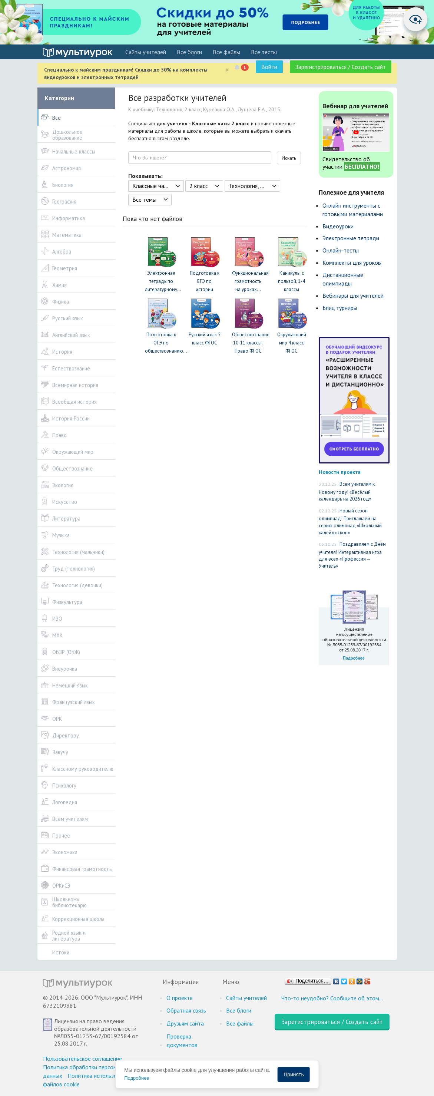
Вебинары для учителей (353, 295)
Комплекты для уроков (351, 262)
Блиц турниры (339, 307)
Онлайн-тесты (340, 250)
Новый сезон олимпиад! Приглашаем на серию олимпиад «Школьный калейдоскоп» (350, 522)
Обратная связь (186, 1010)
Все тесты (264, 52)
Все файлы (226, 52)
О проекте (179, 997)
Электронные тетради (350, 238)
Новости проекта (340, 471)
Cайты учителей (145, 52)
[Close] (227, 70)
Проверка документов (182, 1041)
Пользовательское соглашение (82, 1058)
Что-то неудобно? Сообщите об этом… (332, 998)
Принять (294, 1074)
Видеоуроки (338, 226)
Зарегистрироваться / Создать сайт (340, 66)
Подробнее (136, 1078)
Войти (269, 66)
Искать (289, 158)
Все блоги (189, 52)
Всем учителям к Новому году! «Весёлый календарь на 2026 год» (347, 491)
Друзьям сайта (185, 1023)
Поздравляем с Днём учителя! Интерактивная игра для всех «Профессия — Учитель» (352, 555)
